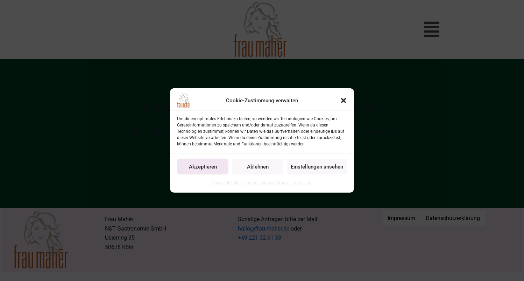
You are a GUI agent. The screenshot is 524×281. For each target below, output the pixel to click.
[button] (343, 100)
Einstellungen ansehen (317, 166)
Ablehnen (258, 166)
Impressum (302, 182)
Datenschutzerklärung (267, 182)
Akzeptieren (203, 166)
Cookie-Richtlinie (227, 182)
